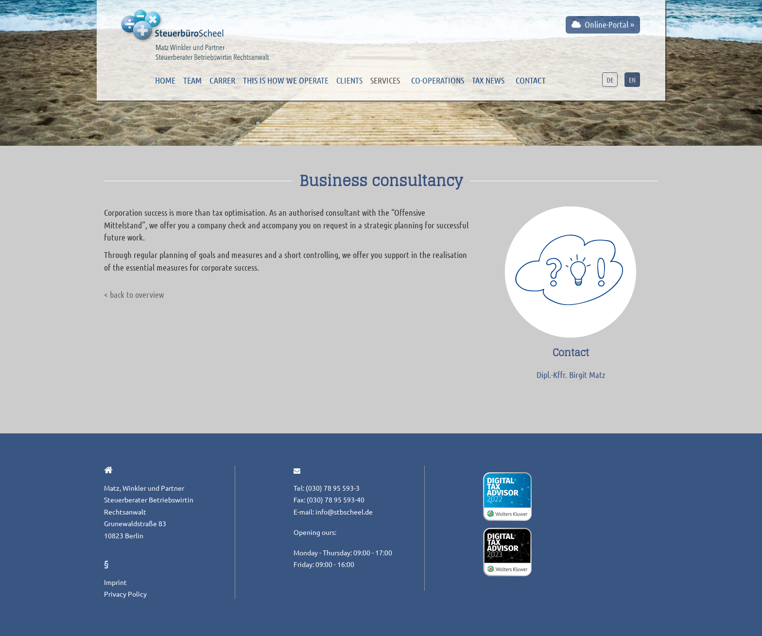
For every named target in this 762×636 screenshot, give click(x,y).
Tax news (488, 80)
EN (632, 79)
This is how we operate (286, 80)
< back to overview (134, 294)
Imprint (115, 582)
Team (192, 80)
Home (165, 80)
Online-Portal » (603, 24)
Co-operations (437, 80)
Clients (349, 80)
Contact (531, 80)
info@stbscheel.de (344, 511)
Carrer (222, 80)
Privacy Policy (125, 593)
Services (385, 80)
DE (609, 79)
